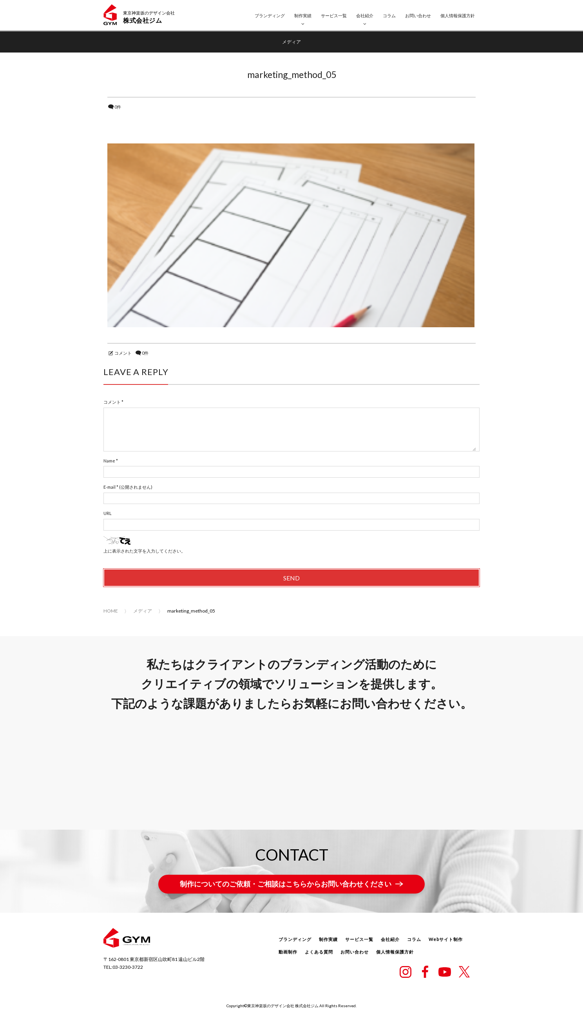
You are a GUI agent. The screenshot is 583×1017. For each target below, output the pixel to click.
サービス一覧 (334, 15)
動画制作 (288, 952)
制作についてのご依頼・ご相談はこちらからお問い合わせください (285, 884)
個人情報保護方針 (457, 15)
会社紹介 (364, 15)
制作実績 (302, 15)
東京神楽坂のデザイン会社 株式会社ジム (283, 1006)
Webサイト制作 (446, 940)
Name (109, 461)
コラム (389, 15)
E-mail (109, 487)
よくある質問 (319, 952)
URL (107, 514)
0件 (117, 106)
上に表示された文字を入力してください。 (144, 551)
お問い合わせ (418, 15)
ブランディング (270, 15)
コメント (123, 353)
